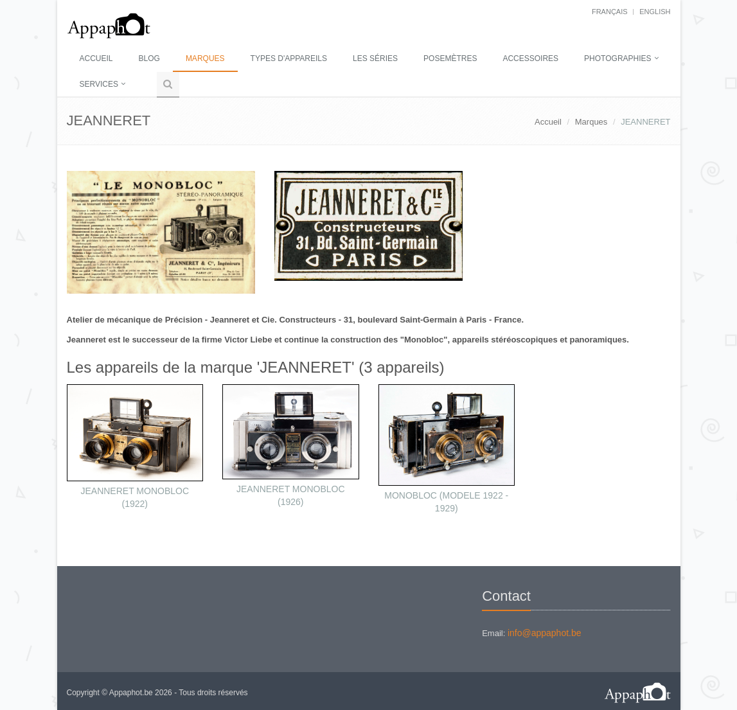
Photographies (617, 58)
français (610, 11)
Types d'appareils (289, 58)
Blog (149, 58)
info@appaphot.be (545, 633)
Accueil (96, 58)
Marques (205, 58)
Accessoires (530, 58)
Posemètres (450, 58)
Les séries (375, 58)
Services (99, 84)
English (654, 11)
